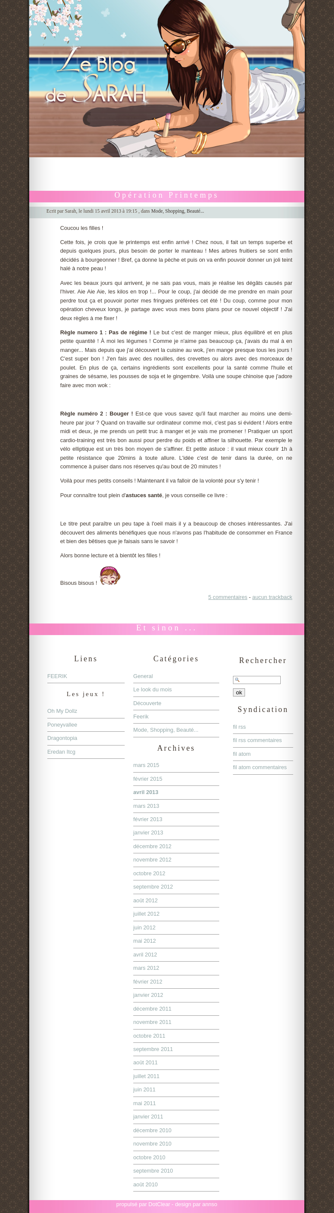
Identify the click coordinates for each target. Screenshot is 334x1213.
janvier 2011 (148, 1116)
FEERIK (57, 676)
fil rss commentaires (257, 740)
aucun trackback (272, 597)
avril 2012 (145, 954)
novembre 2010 (152, 1143)
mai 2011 (144, 1103)
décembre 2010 (152, 1130)
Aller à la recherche (208, 161)
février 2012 (147, 981)
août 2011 (145, 1062)
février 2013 (147, 819)
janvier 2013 (148, 832)
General (143, 676)
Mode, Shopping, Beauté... (177, 211)
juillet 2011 (146, 1076)
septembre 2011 (153, 1049)
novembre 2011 (152, 1022)
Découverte (147, 703)
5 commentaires (227, 597)
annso (210, 1204)
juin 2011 (144, 1089)
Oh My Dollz (62, 711)
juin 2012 (144, 927)
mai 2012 (144, 941)
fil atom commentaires (260, 767)
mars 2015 (146, 765)
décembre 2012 (152, 846)
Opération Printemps (166, 195)
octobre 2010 (149, 1157)
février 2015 (147, 779)
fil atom (242, 754)
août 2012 (145, 900)
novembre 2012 (152, 859)
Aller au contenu (122, 161)
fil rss (239, 727)
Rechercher (263, 660)
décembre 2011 (152, 1008)
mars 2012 (146, 968)
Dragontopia (62, 738)
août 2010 (145, 1184)
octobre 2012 (149, 873)
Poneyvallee (62, 724)
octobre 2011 (149, 1036)
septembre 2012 (153, 886)
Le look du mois (152, 689)
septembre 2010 (153, 1170)
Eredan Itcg (61, 752)
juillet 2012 (146, 914)
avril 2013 (145, 792)
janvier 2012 (148, 995)
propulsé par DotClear (143, 1204)
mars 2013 (146, 806)
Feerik (141, 716)
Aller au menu (163, 161)
